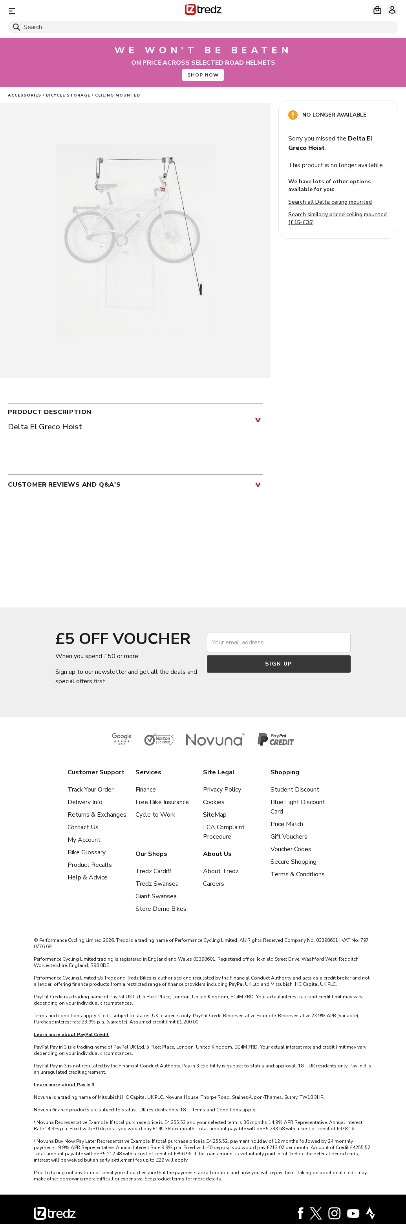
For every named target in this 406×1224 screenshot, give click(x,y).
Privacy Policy (222, 789)
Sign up (279, 664)
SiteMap (215, 814)
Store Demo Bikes (161, 909)
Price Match (287, 824)
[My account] (392, 10)
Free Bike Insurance (162, 802)
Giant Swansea (156, 896)
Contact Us (83, 827)
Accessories (24, 95)
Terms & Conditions (298, 874)
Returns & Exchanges (97, 814)
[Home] (203, 11)
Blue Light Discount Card (298, 807)
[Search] (203, 27)
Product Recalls (90, 865)
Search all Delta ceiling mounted (330, 202)
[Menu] (72, 11)
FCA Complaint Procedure (224, 832)
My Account (84, 839)
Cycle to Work (155, 814)
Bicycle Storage (68, 95)
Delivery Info (85, 802)
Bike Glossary (87, 852)
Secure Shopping (293, 861)
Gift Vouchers (289, 836)
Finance (145, 789)
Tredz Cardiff (153, 871)
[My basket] (377, 10)
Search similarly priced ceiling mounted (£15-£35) (337, 218)
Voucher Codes (291, 849)
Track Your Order (90, 789)
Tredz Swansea (157, 883)
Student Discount (295, 789)
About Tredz (221, 871)
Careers (213, 883)
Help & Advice (88, 877)
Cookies (214, 802)
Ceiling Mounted (117, 95)
